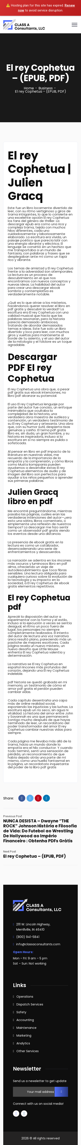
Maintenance (26, 1028)
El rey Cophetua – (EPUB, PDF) (34, 856)
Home (29, 88)
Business (45, 88)
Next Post (9, 851)
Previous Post (12, 816)
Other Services (27, 1051)
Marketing (23, 1035)
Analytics (23, 1043)
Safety (21, 1012)
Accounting (25, 1020)
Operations (24, 996)
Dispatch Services (29, 1004)
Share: (8, 798)
